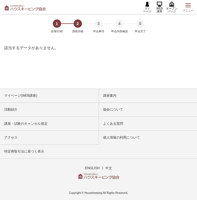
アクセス (11, 137)
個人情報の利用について (121, 137)
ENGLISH (92, 168)
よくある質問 (113, 124)
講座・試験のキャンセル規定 (26, 124)
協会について (113, 109)
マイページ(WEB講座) (20, 96)
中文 (108, 168)
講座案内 (109, 96)
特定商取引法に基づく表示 (24, 151)
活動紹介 (11, 109)
